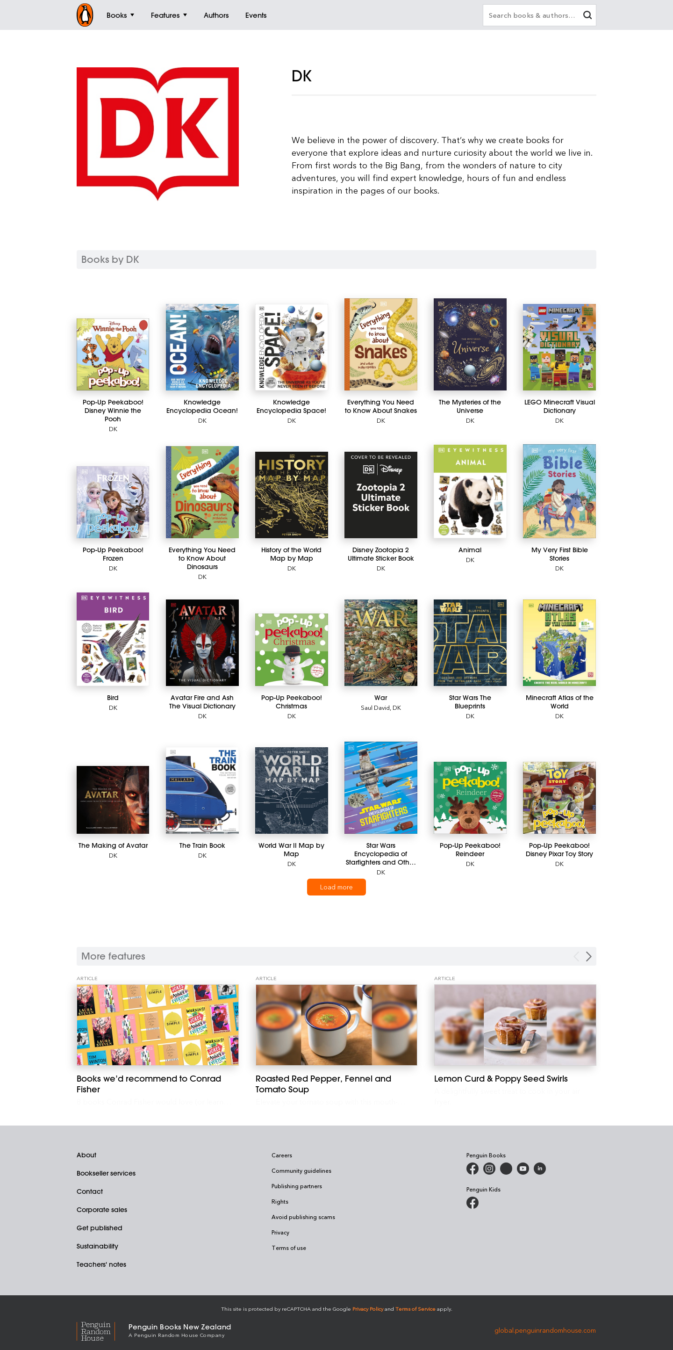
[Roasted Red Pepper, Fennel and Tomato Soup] (336, 1025)
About (86, 1155)
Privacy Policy (367, 1309)
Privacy (280, 1232)
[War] (380, 642)
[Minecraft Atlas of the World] (559, 642)
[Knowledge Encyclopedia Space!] (291, 347)
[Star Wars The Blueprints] (470, 642)
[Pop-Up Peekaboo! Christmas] (291, 650)
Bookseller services (106, 1173)
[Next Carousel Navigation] (589, 956)
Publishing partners (297, 1186)
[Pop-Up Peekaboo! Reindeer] (470, 798)
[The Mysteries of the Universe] (470, 344)
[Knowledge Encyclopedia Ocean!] (202, 347)
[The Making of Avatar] (113, 800)
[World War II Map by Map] (291, 790)
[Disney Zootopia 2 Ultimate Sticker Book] (380, 495)
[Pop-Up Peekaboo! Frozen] (113, 502)
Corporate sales (102, 1210)
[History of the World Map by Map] (291, 495)
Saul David (375, 707)
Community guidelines (301, 1170)
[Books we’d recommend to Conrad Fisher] (157, 1025)
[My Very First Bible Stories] (559, 491)
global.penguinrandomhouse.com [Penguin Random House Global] (545, 1330)
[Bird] (113, 639)
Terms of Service (415, 1309)
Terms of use (289, 1247)
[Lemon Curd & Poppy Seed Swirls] (515, 1025)
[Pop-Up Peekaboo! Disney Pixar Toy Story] (559, 798)
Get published (99, 1228)
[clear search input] (587, 16)
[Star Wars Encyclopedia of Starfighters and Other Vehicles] (380, 788)
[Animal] (470, 491)
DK (113, 428)
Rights (280, 1201)
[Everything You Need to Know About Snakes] (380, 344)
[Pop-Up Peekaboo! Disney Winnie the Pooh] (113, 354)
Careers (282, 1155)
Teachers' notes (101, 1264)
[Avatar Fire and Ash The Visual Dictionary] (202, 642)
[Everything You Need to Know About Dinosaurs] (202, 492)
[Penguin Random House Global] (103, 1330)
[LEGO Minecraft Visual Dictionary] (559, 347)
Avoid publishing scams (303, 1217)
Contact (90, 1191)
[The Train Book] (202, 790)
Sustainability (97, 1246)
